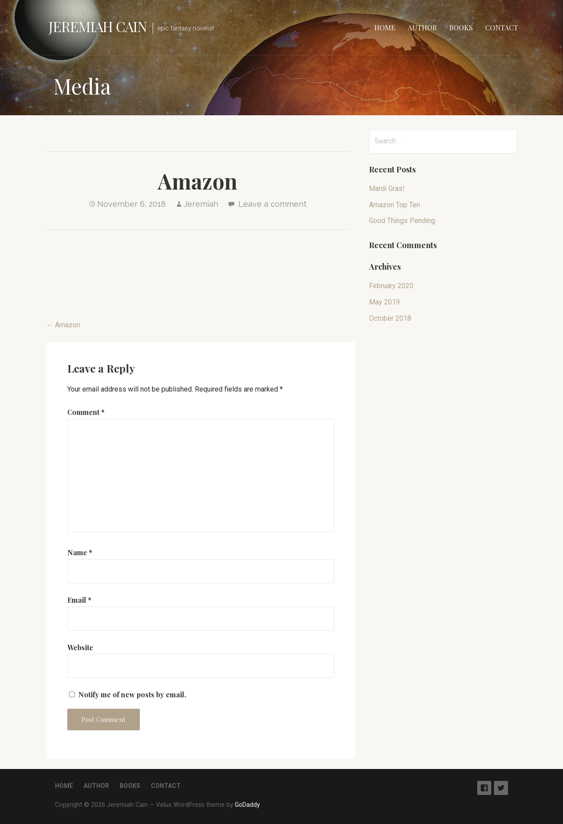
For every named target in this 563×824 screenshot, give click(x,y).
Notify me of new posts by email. (132, 694)
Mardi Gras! (387, 188)
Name (79, 552)
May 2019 (384, 302)
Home (384, 27)
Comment (86, 412)
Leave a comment (272, 204)
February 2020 (391, 286)
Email (79, 599)
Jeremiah (201, 204)
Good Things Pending (402, 220)
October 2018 (390, 318)
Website (80, 647)
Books (461, 27)
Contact (501, 27)
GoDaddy (247, 804)
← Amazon (63, 325)
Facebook (484, 788)
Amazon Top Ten (394, 205)
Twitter (501, 788)
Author (422, 27)
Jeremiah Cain (97, 26)
